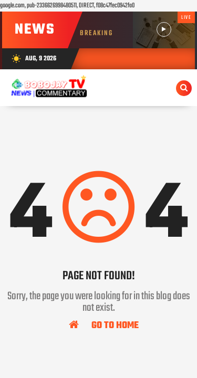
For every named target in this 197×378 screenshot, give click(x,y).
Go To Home (104, 325)
